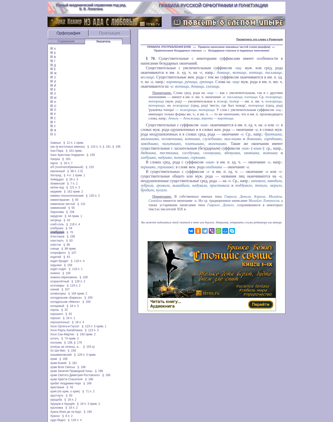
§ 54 (69, 228)
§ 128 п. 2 (78, 281)
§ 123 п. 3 (92, 330)
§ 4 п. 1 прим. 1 (74, 175)
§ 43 (67, 220)
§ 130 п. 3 (93, 195)
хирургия (56, 216)
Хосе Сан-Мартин (62, 334)
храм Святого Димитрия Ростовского (75, 375)
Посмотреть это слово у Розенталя (259, 39)
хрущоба (56, 399)
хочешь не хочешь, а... (65, 346)
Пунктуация (109, 33)
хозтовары (57, 285)
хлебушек (56, 228)
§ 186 (63, 359)
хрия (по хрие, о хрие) (65, 391)
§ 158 (70, 212)
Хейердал (57, 179)
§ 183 (66, 159)
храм (53, 359)
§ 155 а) (89, 346)
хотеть (54, 338)
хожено (55, 273)
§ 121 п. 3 (73, 187)
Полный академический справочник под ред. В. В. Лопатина (91, 7)
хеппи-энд (57, 187)
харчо (54, 163)
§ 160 (88, 412)
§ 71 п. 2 (89, 391)
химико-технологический (66, 195)
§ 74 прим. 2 (70, 338)
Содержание (66, 41)
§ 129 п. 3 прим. (85, 354)
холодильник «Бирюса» (66, 297)
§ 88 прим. (68, 248)
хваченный (57, 171)
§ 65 (75, 200)
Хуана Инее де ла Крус (65, 412)
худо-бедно (58, 420)
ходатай (55, 257)
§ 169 (87, 383)
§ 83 (69, 240)
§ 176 (78, 342)
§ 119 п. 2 (74, 285)
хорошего (56, 314)
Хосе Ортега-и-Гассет (64, 326)
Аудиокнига (162, 306)
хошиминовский (61, 354)
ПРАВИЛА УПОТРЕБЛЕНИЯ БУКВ (169, 46)
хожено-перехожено (63, 277)
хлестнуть (57, 240)
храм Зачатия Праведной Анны (71, 371)
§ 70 (70, 232)
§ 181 (73, 363)
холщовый (57, 306)
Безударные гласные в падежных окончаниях (238, 50)
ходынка (56, 265)
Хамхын (55, 142)
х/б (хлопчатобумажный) (66, 167)
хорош (54, 310)
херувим (55, 191)
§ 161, (107, 146)
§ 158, (68, 342)
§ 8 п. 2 (67, 416)
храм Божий (58, 363)
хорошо (55, 318)
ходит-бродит (59, 261)
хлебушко (57, 232)
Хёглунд (55, 175)
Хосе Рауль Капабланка (66, 330)
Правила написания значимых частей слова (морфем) (234, 46)
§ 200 (88, 297)
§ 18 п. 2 (70, 399)
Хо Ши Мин (57, 350)
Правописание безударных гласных (178, 50)
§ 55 (71, 208)
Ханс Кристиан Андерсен (67, 155)
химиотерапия (59, 200)
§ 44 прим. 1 (73, 216)
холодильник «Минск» (65, 302)
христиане (57, 387)
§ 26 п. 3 (72, 179)
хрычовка (56, 407)
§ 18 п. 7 (66, 163)
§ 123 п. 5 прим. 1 (94, 326)
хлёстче (55, 244)
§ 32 (64, 310)
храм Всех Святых (62, 367)
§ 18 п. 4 (78, 322)
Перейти (260, 304)
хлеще (54, 248)
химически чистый (62, 204)
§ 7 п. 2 (72, 183)
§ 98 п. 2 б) (75, 171)
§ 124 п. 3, (94, 146)
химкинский (58, 208)
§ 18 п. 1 (69, 318)
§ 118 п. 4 (73, 224)
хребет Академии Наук (65, 383)
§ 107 (72, 252)
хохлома (56, 342)
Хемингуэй (57, 183)
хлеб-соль (57, 224)
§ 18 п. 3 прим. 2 (88, 403)
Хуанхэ (55, 416)
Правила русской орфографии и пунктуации (213, 5)
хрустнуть (56, 395)
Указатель (103, 41)
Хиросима (57, 212)
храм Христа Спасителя (66, 379)
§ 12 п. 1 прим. (73, 142)
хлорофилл (58, 252)
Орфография (68, 33)
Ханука (55, 159)
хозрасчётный (59, 281)
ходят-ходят (58, 269)
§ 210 (90, 167)
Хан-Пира (56, 150)
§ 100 (66, 273)
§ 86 (66, 244)
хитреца (55, 220)
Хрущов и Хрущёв (62, 403)
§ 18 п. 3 (73, 306)
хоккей (54, 289)
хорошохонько (60, 322)
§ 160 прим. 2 (86, 334)
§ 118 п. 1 (76, 269)
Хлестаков (57, 236)
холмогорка (58, 293)
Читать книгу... (165, 301)
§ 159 (91, 155)
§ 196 (116, 146)
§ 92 (69, 314)
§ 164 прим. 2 (77, 293)
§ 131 (81, 204)
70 (153, 58)
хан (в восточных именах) (67, 146)
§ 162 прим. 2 (73, 191)
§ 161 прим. (74, 150)
